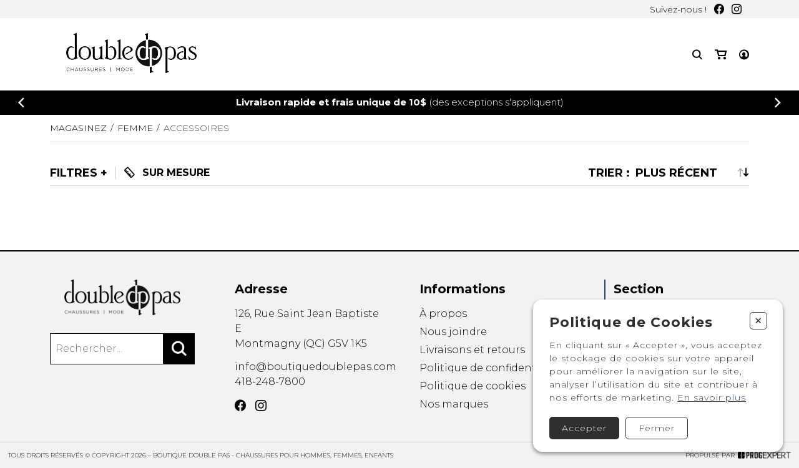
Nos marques (453, 406)
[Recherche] (697, 55)
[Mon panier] (721, 55)
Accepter (584, 428)
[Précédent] (21, 103)
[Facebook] (719, 9)
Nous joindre (453, 332)
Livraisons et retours (472, 350)
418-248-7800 (270, 382)
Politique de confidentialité (490, 368)
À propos (443, 313)
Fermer (657, 428)
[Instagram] (737, 9)
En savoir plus (711, 397)
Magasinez (78, 128)
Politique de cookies (472, 386)
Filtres (73, 173)
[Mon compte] (744, 55)
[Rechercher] (179, 348)
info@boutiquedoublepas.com (315, 367)
